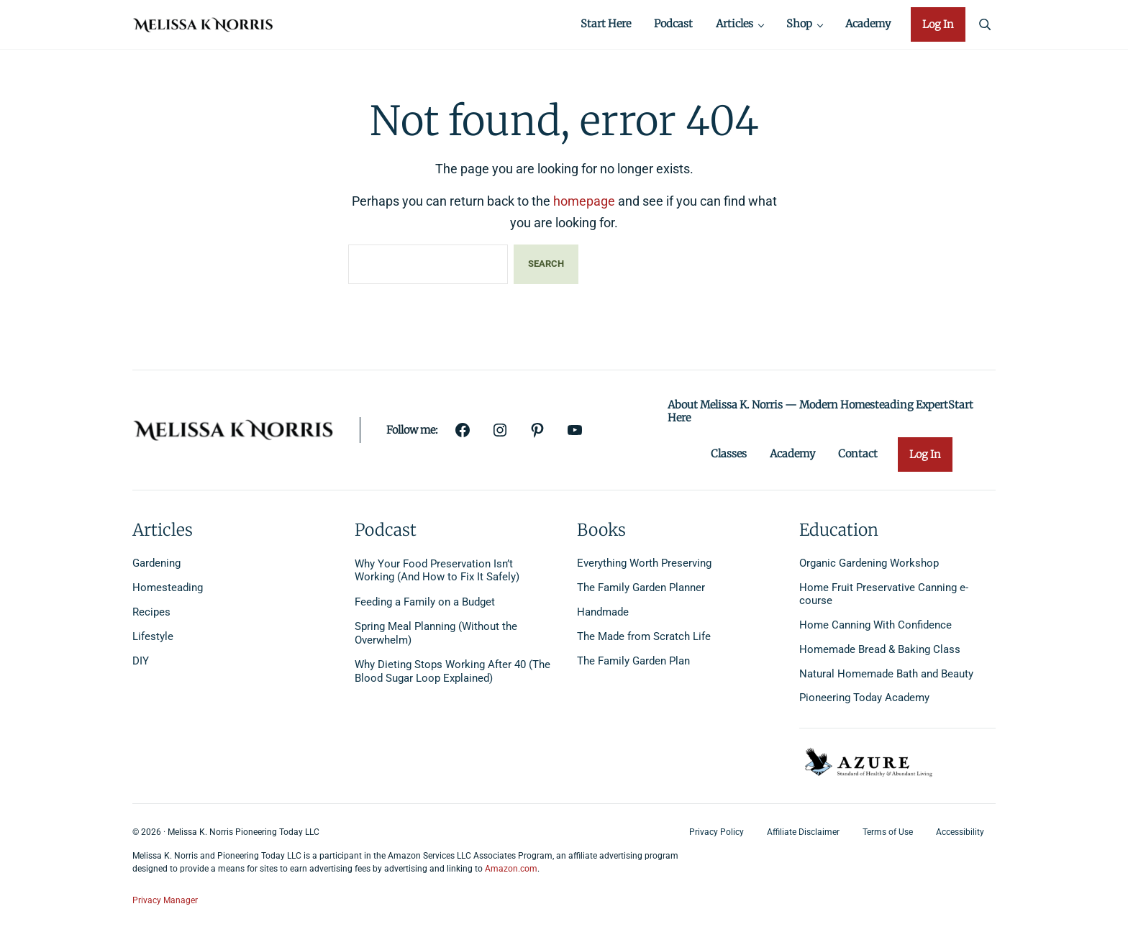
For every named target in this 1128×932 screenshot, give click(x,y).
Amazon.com (511, 869)
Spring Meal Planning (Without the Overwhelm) (436, 634)
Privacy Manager (165, 900)
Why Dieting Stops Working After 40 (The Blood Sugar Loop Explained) (452, 672)
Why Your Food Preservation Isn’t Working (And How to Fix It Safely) (437, 570)
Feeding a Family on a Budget (425, 602)
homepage (584, 206)
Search (546, 268)
